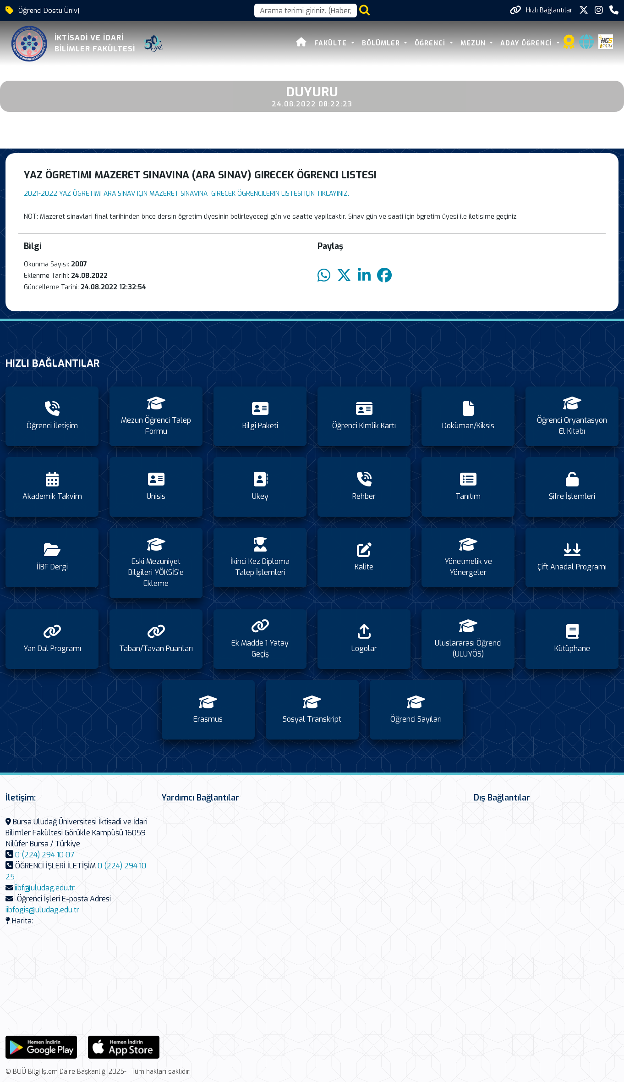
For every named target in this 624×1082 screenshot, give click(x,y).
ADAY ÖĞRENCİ (527, 43)
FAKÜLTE (331, 43)
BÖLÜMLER (382, 43)
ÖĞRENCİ (431, 43)
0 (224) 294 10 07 (44, 855)
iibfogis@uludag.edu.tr (42, 910)
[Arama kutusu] (305, 10)
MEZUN (474, 43)
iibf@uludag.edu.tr (45, 888)
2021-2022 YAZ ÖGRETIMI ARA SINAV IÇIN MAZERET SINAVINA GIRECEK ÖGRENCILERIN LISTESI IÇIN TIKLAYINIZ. (186, 193)
